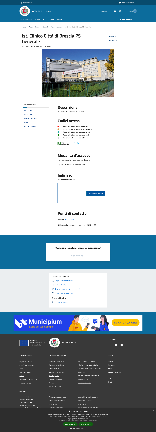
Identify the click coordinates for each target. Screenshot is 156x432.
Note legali (82, 404)
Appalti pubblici (54, 376)
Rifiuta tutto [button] (86, 424)
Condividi (113, 36)
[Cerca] (134, 11)
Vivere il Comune (35, 27)
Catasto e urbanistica (56, 379)
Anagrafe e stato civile (56, 361)
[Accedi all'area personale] (126, 2)
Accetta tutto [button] (70, 424)
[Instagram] (116, 11)
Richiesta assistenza (56, 408)
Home (24, 27)
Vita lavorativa (54, 368)
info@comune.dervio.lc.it (32, 408)
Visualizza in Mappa (96, 193)
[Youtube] (111, 11)
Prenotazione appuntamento (58, 397)
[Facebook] (106, 11)
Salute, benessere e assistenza (88, 375)
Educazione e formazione (86, 361)
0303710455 (69, 219)
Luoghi (45, 27)
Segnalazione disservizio (57, 400)
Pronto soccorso (56, 27)
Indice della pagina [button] (30, 104)
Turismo (51, 383)
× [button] (154, 410)
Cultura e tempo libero (56, 365)
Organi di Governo (26, 361)
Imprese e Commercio (56, 372)
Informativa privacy (85, 400)
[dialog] (78, 420)
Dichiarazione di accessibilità (88, 408)
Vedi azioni (113, 40)
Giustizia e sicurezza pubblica (88, 365)
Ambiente (81, 372)
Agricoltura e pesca (84, 383)
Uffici (21, 368)
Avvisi (110, 368)
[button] (78, 429)
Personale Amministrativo (28, 379)
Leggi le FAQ (53, 404)
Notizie (110, 361)
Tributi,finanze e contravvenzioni (89, 368)
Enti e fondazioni (25, 372)
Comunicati (112, 365)
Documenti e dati (25, 383)
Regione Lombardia (26, 2)
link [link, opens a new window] (97, 420)
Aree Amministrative (27, 365)
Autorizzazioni (83, 379)
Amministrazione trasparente (88, 397)
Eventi (110, 382)
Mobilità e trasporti (55, 386)
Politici (22, 376)
